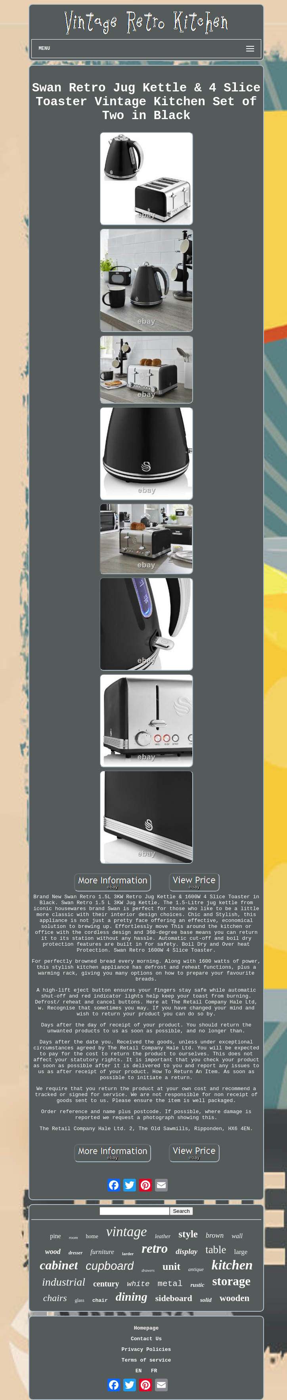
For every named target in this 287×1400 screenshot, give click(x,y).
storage (231, 1281)
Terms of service (146, 1360)
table (215, 1250)
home (92, 1236)
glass (79, 1300)
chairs (55, 1298)
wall (237, 1236)
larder (128, 1253)
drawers (148, 1270)
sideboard (173, 1298)
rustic (198, 1285)
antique (196, 1269)
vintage (126, 1231)
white (138, 1284)
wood (53, 1252)
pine (55, 1236)
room (73, 1237)
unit (171, 1266)
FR (154, 1371)
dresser (75, 1253)
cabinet (59, 1265)
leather (163, 1236)
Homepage (146, 1328)
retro (155, 1248)
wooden (234, 1298)
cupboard (110, 1266)
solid (206, 1300)
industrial (63, 1282)
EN (139, 1371)
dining (131, 1296)
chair (100, 1300)
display (186, 1251)
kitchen (232, 1265)
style (188, 1234)
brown (215, 1235)
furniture (102, 1252)
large (241, 1252)
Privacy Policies (146, 1350)
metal (170, 1283)
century (106, 1283)
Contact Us (146, 1339)
